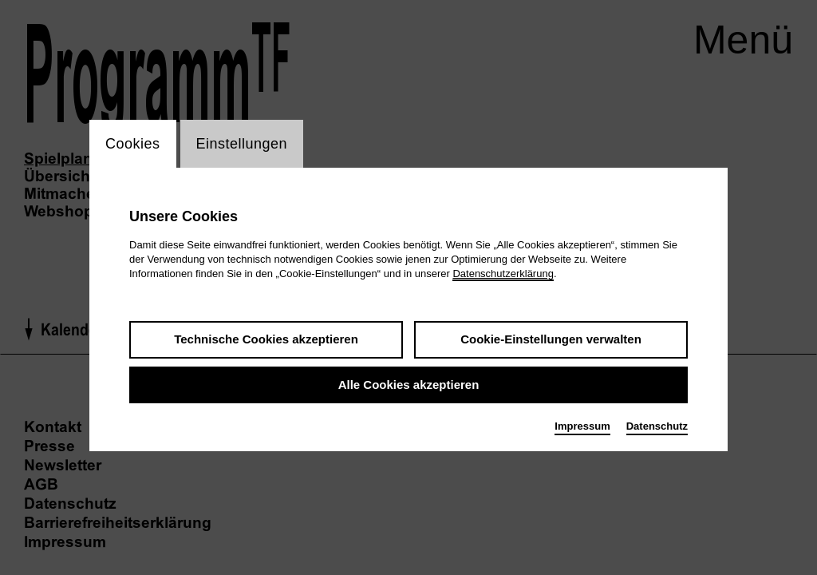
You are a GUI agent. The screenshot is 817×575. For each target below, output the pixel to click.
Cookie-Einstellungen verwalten (550, 339)
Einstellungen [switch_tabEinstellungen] (242, 144)
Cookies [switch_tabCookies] (132, 144)
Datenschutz (657, 426)
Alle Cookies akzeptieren (409, 384)
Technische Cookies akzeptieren (266, 339)
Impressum (582, 426)
